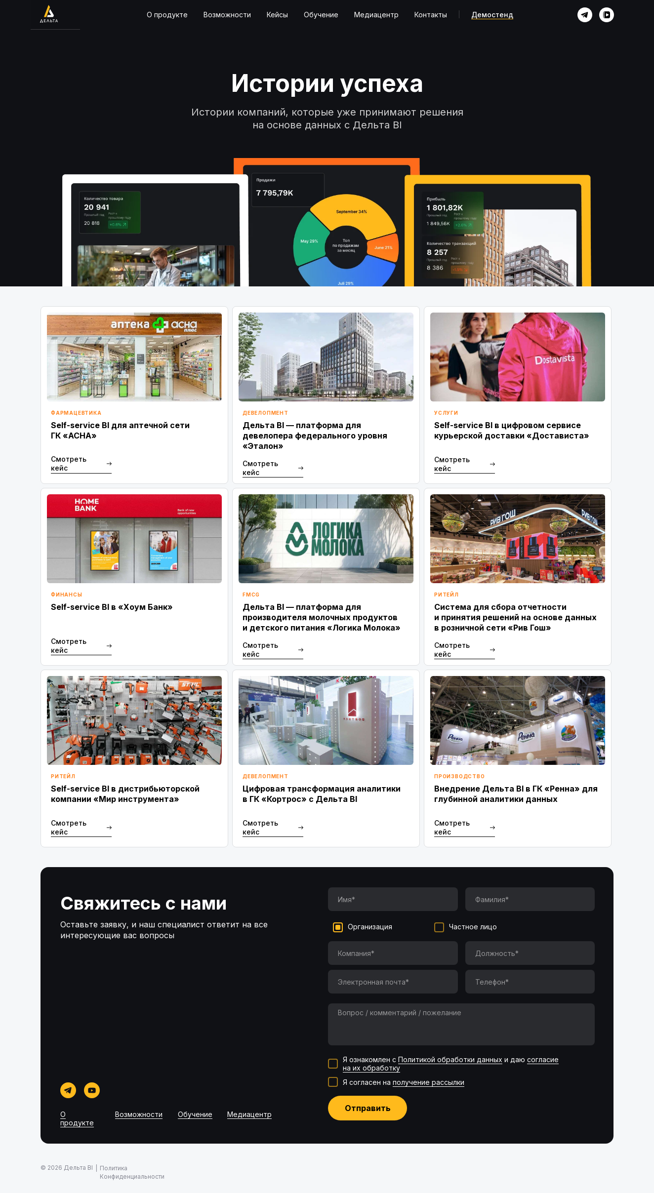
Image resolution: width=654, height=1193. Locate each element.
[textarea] (461, 1024)
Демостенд (492, 14)
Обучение (321, 14)
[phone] (530, 982)
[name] (393, 899)
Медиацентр (376, 14)
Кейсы (277, 14)
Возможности (227, 14)
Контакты (430, 14)
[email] (393, 982)
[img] (584, 14)
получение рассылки (428, 1082)
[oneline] (393, 953)
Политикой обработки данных (450, 1059)
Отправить (368, 1108)
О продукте (167, 14)
